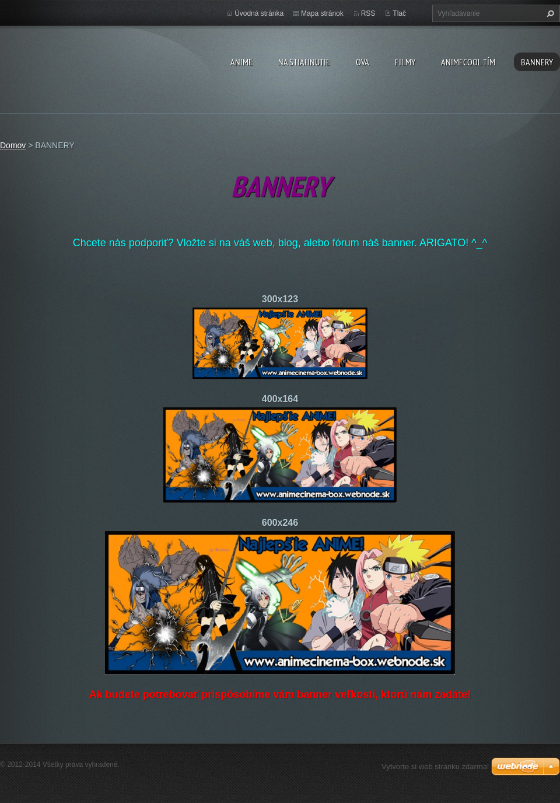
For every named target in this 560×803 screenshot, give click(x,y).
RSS (368, 13)
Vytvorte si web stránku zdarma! (435, 766)
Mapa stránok (322, 13)
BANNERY (537, 62)
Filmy (405, 62)
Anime (241, 62)
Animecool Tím (468, 62)
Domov (13, 145)
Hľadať (549, 13)
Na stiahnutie (304, 62)
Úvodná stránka (259, 13)
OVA (362, 62)
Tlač (399, 13)
